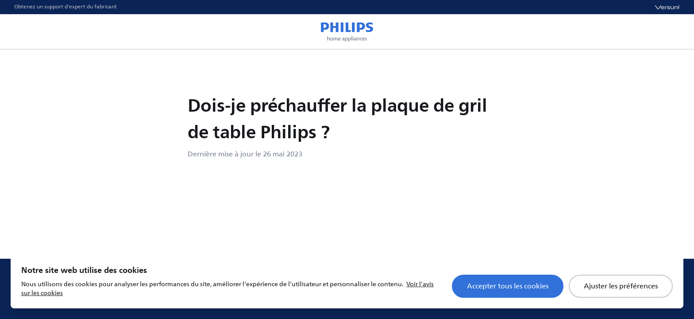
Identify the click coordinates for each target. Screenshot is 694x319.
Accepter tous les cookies (507, 286)
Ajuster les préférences (621, 286)
